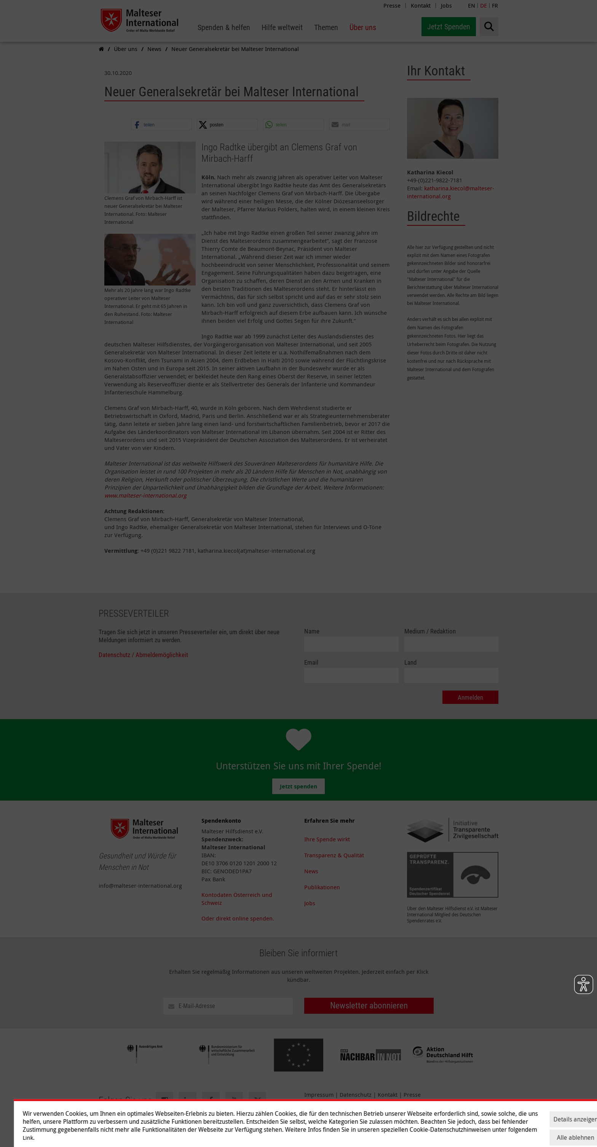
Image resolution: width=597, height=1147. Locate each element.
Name (311, 631)
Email (311, 662)
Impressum (319, 1095)
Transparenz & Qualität (334, 855)
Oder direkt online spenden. (237, 918)
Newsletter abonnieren (369, 1005)
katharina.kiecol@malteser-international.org (450, 192)
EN (471, 5)
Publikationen (322, 887)
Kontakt (421, 5)
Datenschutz (356, 1095)
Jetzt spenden (298, 786)
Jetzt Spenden (448, 26)
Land (410, 662)
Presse (392, 5)
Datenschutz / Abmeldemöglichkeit (143, 655)
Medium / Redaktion (430, 631)
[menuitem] (224, 27)
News (311, 871)
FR (495, 5)
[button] (161, 125)
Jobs (446, 5)
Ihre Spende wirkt (327, 839)
